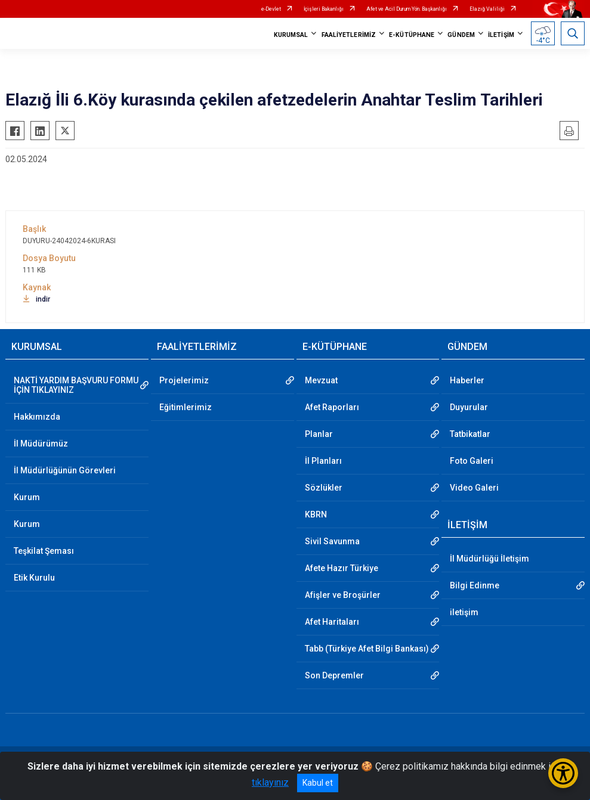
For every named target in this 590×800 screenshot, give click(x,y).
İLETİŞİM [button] (501, 35)
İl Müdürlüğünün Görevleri (65, 470)
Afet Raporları (332, 407)
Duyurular (469, 407)
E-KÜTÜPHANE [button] (411, 35)
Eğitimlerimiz (185, 407)
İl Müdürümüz (41, 443)
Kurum (27, 497)
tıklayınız (270, 782)
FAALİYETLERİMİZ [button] (349, 35)
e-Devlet (271, 9)
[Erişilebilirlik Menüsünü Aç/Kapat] (563, 773)
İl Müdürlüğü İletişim (489, 558)
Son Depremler (334, 675)
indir (36, 299)
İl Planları (323, 461)
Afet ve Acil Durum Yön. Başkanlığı (406, 9)
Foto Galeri (471, 461)
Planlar (319, 434)
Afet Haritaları (332, 622)
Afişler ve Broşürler (343, 595)
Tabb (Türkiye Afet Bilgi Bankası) (367, 648)
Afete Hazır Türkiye (341, 568)
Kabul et (317, 782)
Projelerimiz (184, 380)
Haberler (467, 380)
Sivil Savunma (332, 541)
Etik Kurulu (34, 577)
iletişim (464, 612)
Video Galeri (474, 487)
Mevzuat (321, 380)
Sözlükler (323, 487)
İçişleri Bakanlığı (324, 9)
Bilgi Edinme (474, 585)
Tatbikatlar (470, 434)
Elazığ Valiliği (487, 9)
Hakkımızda (37, 416)
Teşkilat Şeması (44, 551)
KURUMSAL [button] (291, 35)
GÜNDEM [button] (461, 35)
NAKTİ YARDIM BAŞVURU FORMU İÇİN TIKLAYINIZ (76, 385)
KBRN (316, 514)
